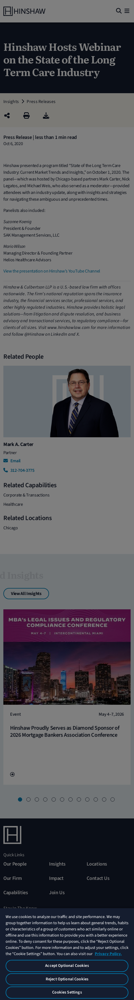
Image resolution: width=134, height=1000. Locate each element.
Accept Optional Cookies (67, 966)
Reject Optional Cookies (67, 979)
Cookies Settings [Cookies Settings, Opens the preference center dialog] (67, 992)
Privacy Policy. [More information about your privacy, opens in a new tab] (108, 954)
